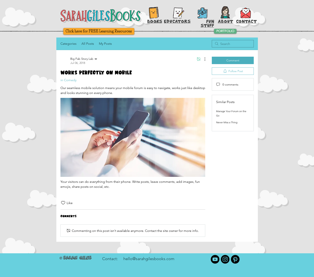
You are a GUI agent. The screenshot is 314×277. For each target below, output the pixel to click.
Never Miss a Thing (226, 122)
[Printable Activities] (202, 13)
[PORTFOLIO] (225, 31)
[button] (245, 12)
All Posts (87, 44)
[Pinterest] (235, 259)
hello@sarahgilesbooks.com (148, 258)
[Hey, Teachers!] (178, 12)
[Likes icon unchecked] (63, 202)
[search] (233, 43)
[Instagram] (225, 259)
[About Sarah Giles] (225, 12)
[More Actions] (202, 59)
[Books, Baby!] (154, 12)
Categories (68, 44)
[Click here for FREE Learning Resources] (98, 31)
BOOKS (154, 21)
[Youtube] (215, 259)
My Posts (105, 44)
